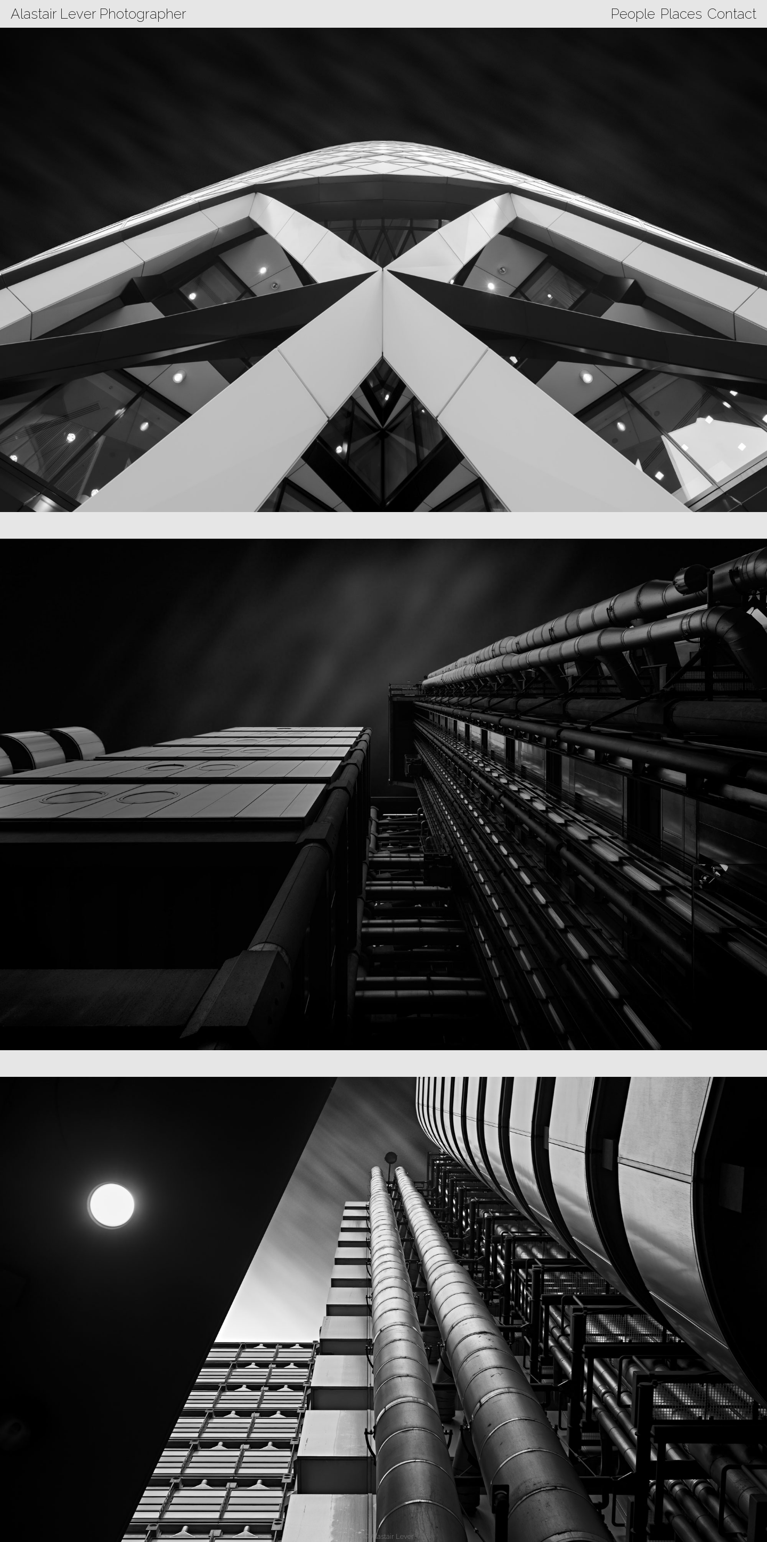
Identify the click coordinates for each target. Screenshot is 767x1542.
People (633, 14)
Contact (731, 14)
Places (681, 14)
